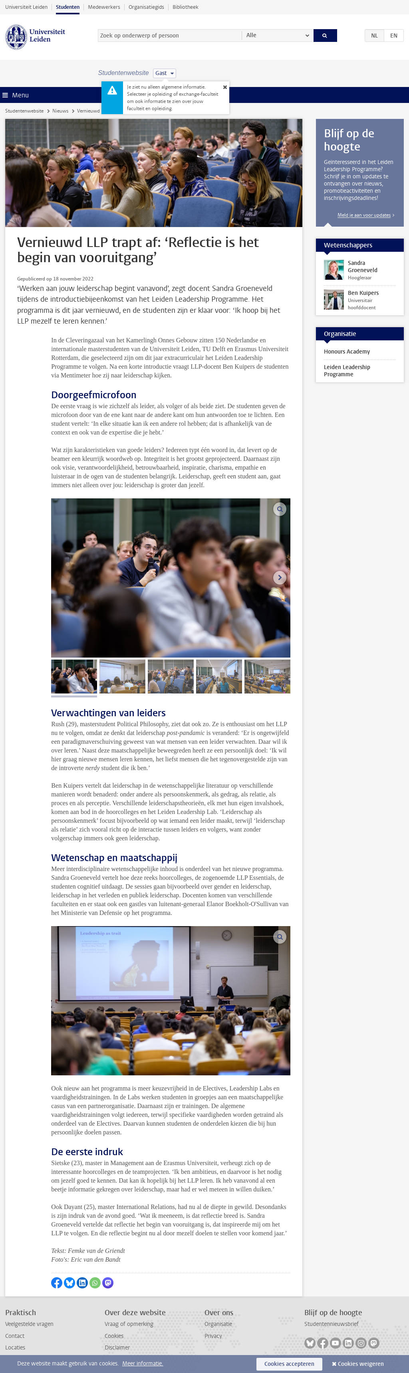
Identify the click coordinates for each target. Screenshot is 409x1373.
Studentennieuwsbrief (331, 1324)
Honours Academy (347, 352)
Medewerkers (104, 7)
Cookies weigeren (361, 1364)
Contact (14, 1336)
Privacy (213, 1336)
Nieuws (60, 111)
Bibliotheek (186, 7)
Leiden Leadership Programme (347, 370)
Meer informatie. (142, 1363)
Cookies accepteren (289, 1364)
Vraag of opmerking (129, 1324)
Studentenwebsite (24, 111)
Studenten (67, 7)
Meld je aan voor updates (364, 215)
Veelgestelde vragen (29, 1324)
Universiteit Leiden (26, 7)
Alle (251, 35)
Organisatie (218, 1324)
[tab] (74, 676)
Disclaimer (117, 1347)
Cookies (114, 1336)
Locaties (15, 1347)
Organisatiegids (146, 7)
